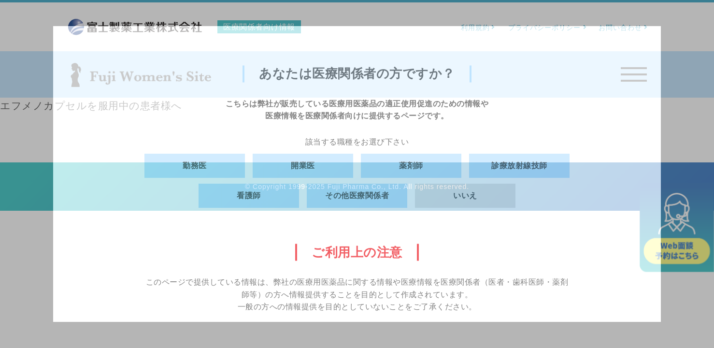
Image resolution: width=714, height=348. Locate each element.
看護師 (249, 195)
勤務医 (195, 165)
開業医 (303, 165)
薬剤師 (411, 165)
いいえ (465, 195)
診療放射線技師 (519, 165)
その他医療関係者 (357, 195)
